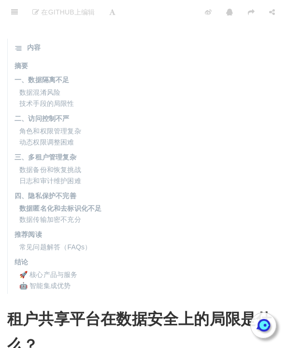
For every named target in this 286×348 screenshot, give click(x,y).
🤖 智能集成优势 (45, 261)
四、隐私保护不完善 (45, 171)
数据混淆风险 (39, 68)
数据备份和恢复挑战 (50, 145)
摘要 (21, 41)
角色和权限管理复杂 (50, 107)
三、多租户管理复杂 (45, 133)
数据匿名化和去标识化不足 (60, 184)
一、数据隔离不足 (42, 55)
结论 (21, 238)
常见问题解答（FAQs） (55, 223)
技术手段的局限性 (46, 79)
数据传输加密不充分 (50, 195)
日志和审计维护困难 (50, 156)
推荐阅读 (28, 210)
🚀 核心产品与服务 (48, 250)
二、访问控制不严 (42, 94)
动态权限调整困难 (46, 118)
